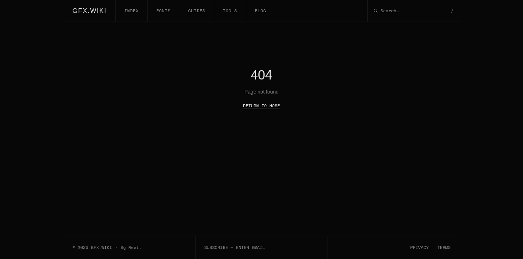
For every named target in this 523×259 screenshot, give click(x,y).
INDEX (131, 11)
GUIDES (196, 11)
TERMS (444, 247)
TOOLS (230, 11)
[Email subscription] (261, 247)
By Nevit (131, 247)
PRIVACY (419, 247)
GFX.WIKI (90, 10)
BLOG (260, 11)
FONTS (163, 11)
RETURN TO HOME (261, 106)
